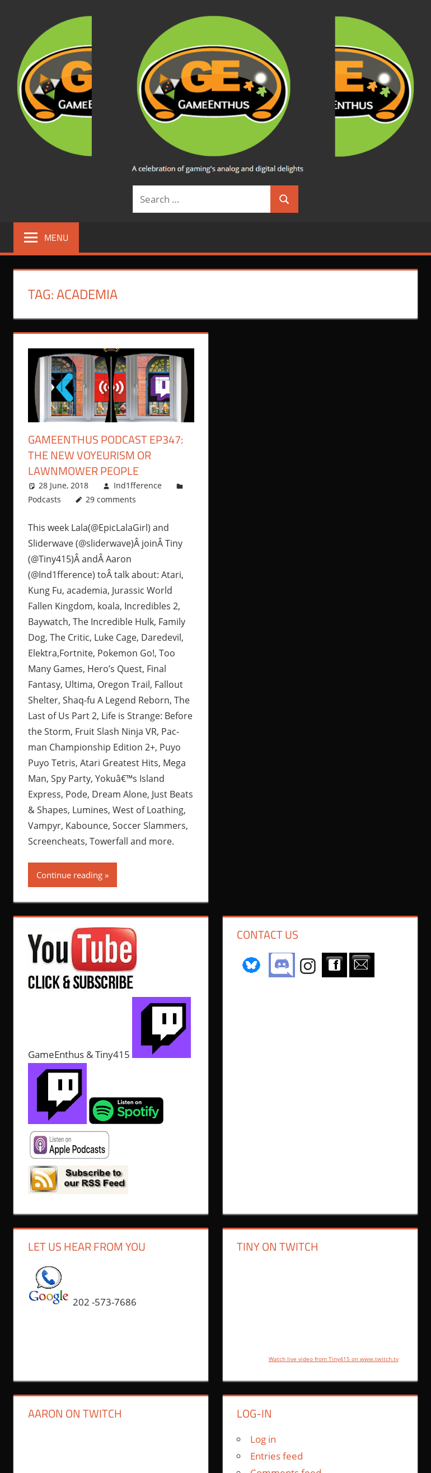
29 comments (111, 499)
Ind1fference (138, 485)
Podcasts (44, 499)
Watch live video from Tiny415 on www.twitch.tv (334, 1359)
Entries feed (276, 1455)
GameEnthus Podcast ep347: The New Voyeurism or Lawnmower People (105, 455)
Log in (263, 1439)
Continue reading (69, 874)
